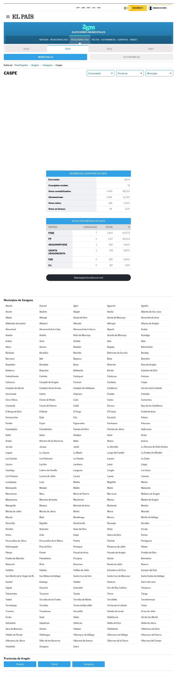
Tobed (9, 599)
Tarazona (44, 594)
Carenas (77, 382)
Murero (110, 517)
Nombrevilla (79, 523)
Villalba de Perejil (14, 635)
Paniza (144, 535)
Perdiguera (146, 541)
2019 (26, 49)
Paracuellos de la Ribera (51, 541)
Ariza (41, 341)
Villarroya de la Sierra (117, 641)
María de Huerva (81, 494)
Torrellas (43, 605)
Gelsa (42, 435)
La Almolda (112, 447)
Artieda (76, 341)
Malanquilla (11, 488)
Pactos (95, 40)
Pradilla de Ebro (148, 552)
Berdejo (145, 353)
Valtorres (77, 623)
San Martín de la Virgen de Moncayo (21, 576)
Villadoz (77, 629)
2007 (151, 49)
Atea (143, 341)
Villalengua (44, 635)
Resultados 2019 (80, 40)
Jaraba (9, 447)
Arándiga (145, 335)
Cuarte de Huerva (48, 406)
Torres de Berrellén (82, 605)
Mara (41, 494)
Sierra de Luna (148, 582)
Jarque (42, 447)
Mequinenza (11, 500)
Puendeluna (45, 558)
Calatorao (112, 376)
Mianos (110, 500)
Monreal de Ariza (81, 505)
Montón (144, 505)
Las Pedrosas (46, 458)
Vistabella (10, 646)
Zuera (76, 646)
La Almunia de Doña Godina (154, 447)
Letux (110, 464)
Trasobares (44, 611)
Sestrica (111, 582)
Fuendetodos (45, 429)
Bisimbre (145, 359)
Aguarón (111, 306)
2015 (68, 49)
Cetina (42, 394)
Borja (75, 364)
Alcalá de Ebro (80, 317)
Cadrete (43, 376)
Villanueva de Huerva (151, 635)
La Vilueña (78, 458)
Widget (134, 40)
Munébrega (78, 517)
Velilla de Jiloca (148, 623)
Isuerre (144, 441)
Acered (42, 306)
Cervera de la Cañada (151, 388)
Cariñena (111, 382)
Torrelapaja (11, 605)
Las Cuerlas (11, 458)
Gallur (8, 435)
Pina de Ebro (45, 547)
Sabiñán (9, 570)
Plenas (9, 552)
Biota (109, 359)
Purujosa (77, 558)
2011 (109, 49)
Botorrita (111, 364)
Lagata (9, 453)
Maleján (43, 488)
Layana (110, 458)
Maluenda (146, 488)
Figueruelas (79, 423)
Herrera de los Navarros (51, 441)
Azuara (42, 347)
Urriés (8, 617)
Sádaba (43, 570)
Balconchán (147, 347)
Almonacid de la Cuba (49, 329)
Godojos (77, 435)
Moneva (43, 505)
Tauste (76, 594)
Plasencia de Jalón (116, 547)
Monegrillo (11, 505)
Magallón (111, 482)
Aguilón (144, 306)
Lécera (9, 464)
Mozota (9, 517)
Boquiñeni (10, 364)
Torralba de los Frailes (50, 599)
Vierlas (42, 629)
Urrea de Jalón (148, 611)
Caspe (144, 382)
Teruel (54, 664)
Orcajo (144, 529)
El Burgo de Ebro (14, 411)
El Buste (43, 411)
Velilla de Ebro (114, 623)
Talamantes (11, 594)
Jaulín (76, 447)
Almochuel (11, 329)
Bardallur (43, 353)
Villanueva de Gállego (117, 635)
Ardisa (9, 341)
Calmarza (10, 382)
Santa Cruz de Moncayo (118, 576)
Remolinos (146, 558)
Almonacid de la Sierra (84, 329)
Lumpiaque (11, 482)
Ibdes (75, 441)
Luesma (145, 476)
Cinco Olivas (11, 400)
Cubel (76, 406)
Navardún (10, 523)
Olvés (110, 529)
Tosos (144, 605)
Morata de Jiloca (47, 511)
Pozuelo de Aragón (116, 552)
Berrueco (10, 359)
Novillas (9, 529)
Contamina (146, 400)
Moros (110, 511)
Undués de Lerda (115, 611)
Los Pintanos (12, 476)
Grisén (9, 441)
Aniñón (42, 335)
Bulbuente (78, 370)
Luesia (110, 476)
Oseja (76, 535)
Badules (77, 347)
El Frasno (111, 411)
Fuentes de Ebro (81, 429)
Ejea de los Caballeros (151, 406)
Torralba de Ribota (82, 599)
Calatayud (78, 376)
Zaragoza (44, 646)
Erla (75, 417)
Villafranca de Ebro (150, 629)
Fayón (42, 423)
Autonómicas (131, 57)
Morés (76, 511)
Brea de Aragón (148, 364)
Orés (41, 535)
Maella (76, 482)
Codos (110, 400)
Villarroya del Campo (151, 641)
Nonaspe (111, 523)
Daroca (110, 406)
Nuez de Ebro (79, 529)
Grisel (144, 435)
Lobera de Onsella (48, 470)
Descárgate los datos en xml (88, 277)
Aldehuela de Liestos (16, 323)
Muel (41, 517)
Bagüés (110, 347)
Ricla (41, 564)
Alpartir (110, 329)
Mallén (76, 488)
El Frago (77, 411)
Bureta (110, 370)
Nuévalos (43, 529)
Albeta (9, 317)
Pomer (42, 552)
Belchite (77, 353)
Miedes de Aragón (150, 500)
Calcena (145, 376)
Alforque (111, 323)
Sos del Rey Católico (117, 588)
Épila (41, 417)
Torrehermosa (148, 599)
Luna (41, 482)
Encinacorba (12, 417)
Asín (109, 341)
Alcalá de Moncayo (116, 317)
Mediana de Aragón (150, 494)
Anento (9, 335)
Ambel (144, 329)
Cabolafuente (12, 376)
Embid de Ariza (148, 411)
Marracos (112, 494)
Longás (110, 470)
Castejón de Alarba (15, 388)
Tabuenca (146, 588)
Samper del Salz (149, 570)
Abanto (9, 306)
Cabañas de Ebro (149, 370)
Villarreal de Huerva (83, 641)
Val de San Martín (149, 617)
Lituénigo (10, 470)
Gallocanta (146, 429)
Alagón (76, 312)
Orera (8, 535)
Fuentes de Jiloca (115, 429)
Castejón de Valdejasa (84, 388)
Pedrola (111, 541)
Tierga (144, 594)
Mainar (144, 482)
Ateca (8, 347)
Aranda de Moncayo (117, 335)
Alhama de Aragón (150, 323)
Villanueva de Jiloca (15, 641)
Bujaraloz (44, 370)
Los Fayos (146, 470)
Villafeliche (112, 629)
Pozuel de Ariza (80, 552)
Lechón (43, 464)
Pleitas (144, 547)
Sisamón (43, 588)
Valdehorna (112, 617)
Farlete (9, 423)
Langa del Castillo (115, 453)
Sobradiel (78, 588)
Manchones (11, 494)
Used (41, 617)
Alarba (110, 312)
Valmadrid (10, 623)
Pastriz (76, 541)
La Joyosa (44, 453)
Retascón (10, 564)
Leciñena (77, 464)
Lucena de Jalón (47, 476)
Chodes (110, 394)
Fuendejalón (11, 429)
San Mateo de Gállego (49, 576)
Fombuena (112, 423)
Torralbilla (112, 599)
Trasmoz (10, 611)
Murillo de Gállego (149, 517)
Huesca (20, 664)
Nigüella (43, 523)
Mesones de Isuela (48, 500)
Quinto (110, 558)
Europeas (123, 40)
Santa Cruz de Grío (82, 576)
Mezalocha (78, 500)
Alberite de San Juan (151, 312)
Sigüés (9, 588)
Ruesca (144, 564)
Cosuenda (10, 406)
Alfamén (77, 323)
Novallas (145, 523)
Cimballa (145, 394)
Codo (75, 400)
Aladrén (43, 312)
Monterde (112, 505)
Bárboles (10, 353)
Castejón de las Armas (50, 388)
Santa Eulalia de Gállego (152, 576)
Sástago (43, 582)
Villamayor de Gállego (83, 635)
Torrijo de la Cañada (117, 605)
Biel (41, 359)
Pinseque (77, 547)
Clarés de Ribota (47, 400)
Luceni (76, 476)
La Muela (77, 453)
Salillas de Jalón (81, 570)
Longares (77, 470)
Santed (9, 582)
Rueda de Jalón (114, 564)
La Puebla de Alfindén (151, 453)
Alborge (43, 317)
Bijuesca (77, 359)
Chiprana (77, 394)
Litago (144, 464)
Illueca (110, 441)
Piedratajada (12, 547)
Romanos (77, 564)
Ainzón (9, 312)
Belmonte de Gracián (117, 353)
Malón (110, 488)
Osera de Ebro (114, 535)
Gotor (110, 435)
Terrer (110, 594)
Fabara (144, 417)
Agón (75, 306)
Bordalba (43, 364)
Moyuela (145, 511)
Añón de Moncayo (82, 335)
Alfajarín (43, 323)
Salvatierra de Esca (116, 570)
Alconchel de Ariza (150, 317)
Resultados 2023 (59, 40)
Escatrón (111, 417)
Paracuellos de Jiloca (16, 541)
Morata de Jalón (13, 511)
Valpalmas (44, 623)
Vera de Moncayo (14, 629)
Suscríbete (138, 8)
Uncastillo (78, 611)
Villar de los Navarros (49, 641)
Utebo (76, 617)
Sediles (76, 582)
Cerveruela (11, 394)
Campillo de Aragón (48, 382)
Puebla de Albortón (15, 558)
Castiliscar (112, 388)
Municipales (45, 57)
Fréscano (145, 423)
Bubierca (10, 370)
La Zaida (145, 458)
